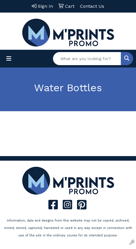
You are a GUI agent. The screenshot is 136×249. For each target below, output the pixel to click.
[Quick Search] (87, 58)
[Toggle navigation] (9, 59)
